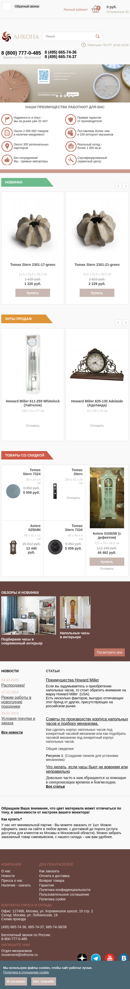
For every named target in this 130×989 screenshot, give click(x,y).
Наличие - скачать (16, 885)
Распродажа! (13, 685)
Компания (11, 864)
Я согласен (16, 981)
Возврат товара (51, 881)
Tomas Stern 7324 (32, 472)
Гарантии (46, 885)
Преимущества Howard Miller (72, 680)
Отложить (33, 425)
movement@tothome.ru (19, 955)
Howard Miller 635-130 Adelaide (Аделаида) (97, 403)
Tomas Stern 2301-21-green (97, 265)
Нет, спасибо (43, 981)
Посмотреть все (109, 652)
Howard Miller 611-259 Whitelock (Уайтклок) (33, 403)
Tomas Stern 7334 (74, 528)
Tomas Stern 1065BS (76, 474)
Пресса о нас (12, 881)
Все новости (12, 732)
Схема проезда (13, 919)
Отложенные (117, 12)
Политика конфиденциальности (65, 890)
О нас (5, 871)
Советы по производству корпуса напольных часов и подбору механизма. (87, 721)
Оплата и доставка (54, 876)
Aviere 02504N (34, 528)
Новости (8, 876)
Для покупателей (56, 864)
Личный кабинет (76, 9)
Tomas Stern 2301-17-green (32, 265)
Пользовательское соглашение (64, 894)
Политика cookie (52, 899)
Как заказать (49, 871)
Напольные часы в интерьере (75, 635)
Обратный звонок (27, 6)
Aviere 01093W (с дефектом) (107, 535)
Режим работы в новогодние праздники (16, 701)
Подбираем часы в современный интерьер (21, 641)
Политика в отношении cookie (26, 972)
